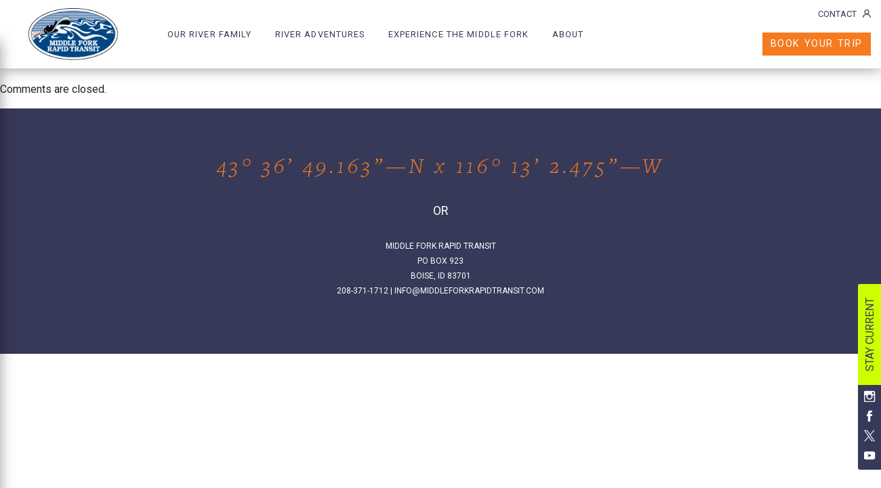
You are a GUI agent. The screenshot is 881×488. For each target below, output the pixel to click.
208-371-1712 (362, 291)
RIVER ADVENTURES (320, 34)
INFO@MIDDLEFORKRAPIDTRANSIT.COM (469, 291)
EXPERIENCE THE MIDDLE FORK (458, 34)
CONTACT (844, 14)
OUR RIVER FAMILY (209, 34)
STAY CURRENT (869, 334)
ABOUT (568, 34)
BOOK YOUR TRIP (817, 43)
